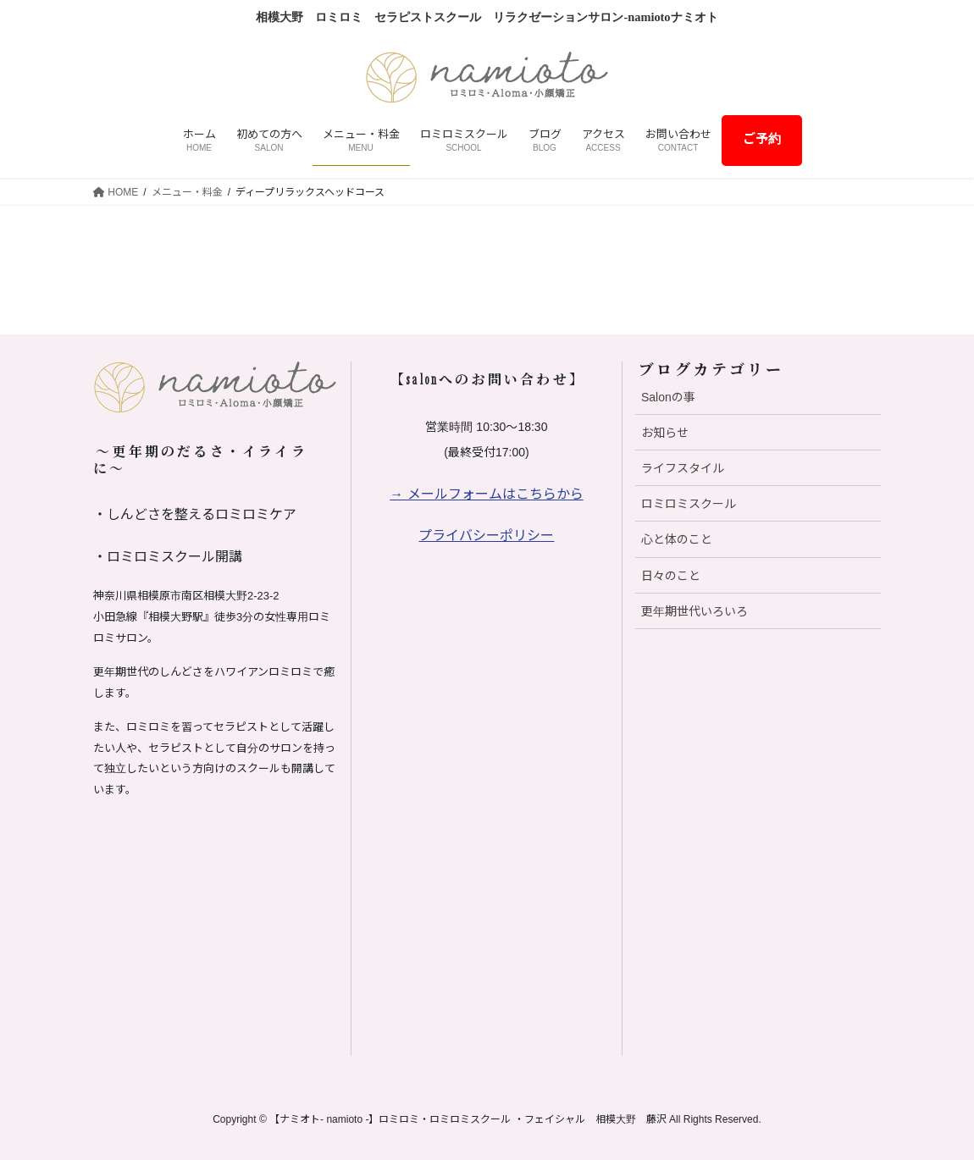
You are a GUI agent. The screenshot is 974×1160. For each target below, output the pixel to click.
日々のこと (670, 576)
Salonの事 (668, 397)
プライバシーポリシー (486, 535)
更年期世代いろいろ (694, 611)
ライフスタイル (682, 468)
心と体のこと (676, 539)
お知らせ (665, 432)
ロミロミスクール (688, 504)
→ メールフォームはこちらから (486, 494)
